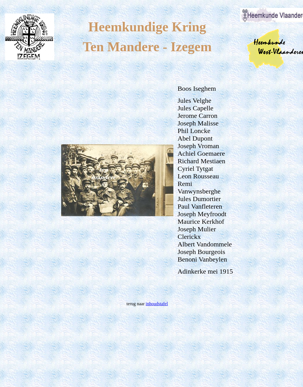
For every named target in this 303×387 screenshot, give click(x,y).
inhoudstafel (157, 303)
